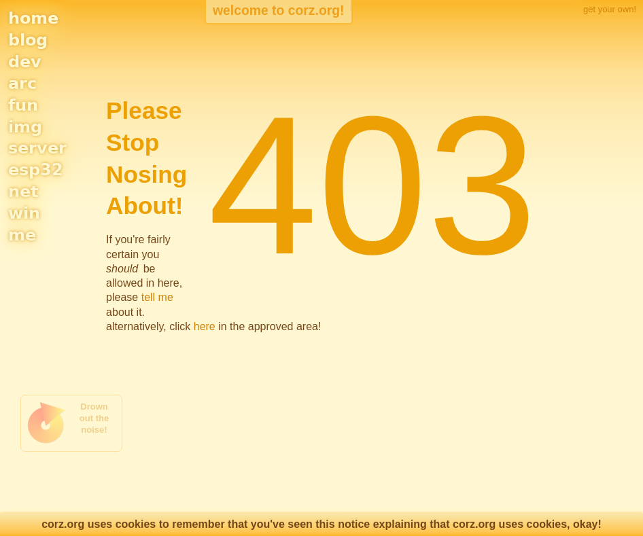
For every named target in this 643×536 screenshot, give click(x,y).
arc (22, 83)
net (23, 191)
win (24, 213)
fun (23, 105)
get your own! (609, 9)
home (33, 18)
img (25, 127)
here (204, 326)
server (37, 148)
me (22, 235)
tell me (157, 297)
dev (24, 61)
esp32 (35, 169)
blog (28, 40)
